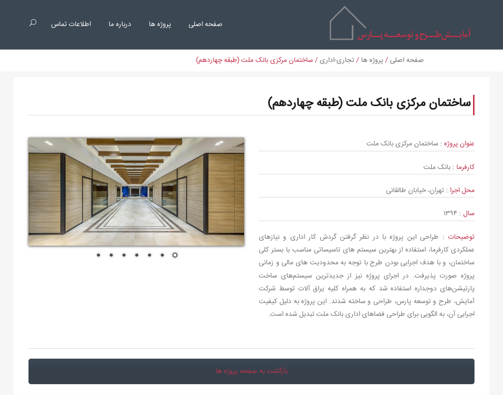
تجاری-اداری (337, 60)
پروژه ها (160, 24)
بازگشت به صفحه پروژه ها (252, 371)
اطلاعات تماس (71, 24)
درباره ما (120, 24)
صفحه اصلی (206, 24)
